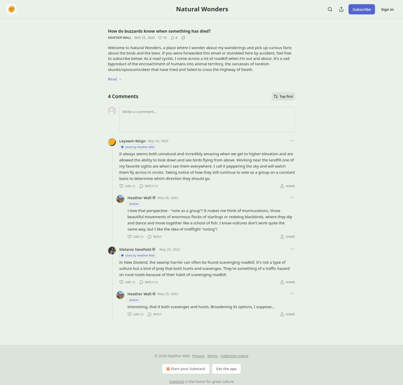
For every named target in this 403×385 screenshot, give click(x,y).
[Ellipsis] (292, 140)
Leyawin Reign (132, 140)
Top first (283, 96)
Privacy (198, 355)
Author (134, 204)
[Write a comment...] (207, 119)
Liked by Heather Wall (137, 147)
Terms (212, 355)
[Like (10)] (162, 38)
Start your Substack (185, 369)
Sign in (387, 9)
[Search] (330, 9)
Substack (177, 381)
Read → (115, 78)
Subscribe (362, 9)
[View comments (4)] (174, 38)
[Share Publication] (341, 9)
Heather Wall (119, 37)
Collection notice (235, 355)
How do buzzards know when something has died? (159, 31)
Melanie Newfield (135, 249)
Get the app (226, 368)
